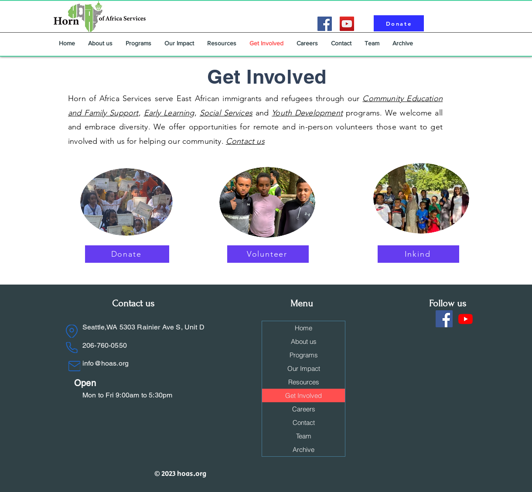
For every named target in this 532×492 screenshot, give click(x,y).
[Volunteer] (268, 254)
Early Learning (169, 113)
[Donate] (399, 23)
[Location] (72, 331)
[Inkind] (418, 254)
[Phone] (72, 347)
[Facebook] (324, 24)
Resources (303, 382)
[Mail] (74, 365)
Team (303, 436)
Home (303, 328)
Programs (304, 355)
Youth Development (307, 113)
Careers (303, 409)
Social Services (226, 113)
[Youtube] (465, 318)
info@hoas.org (105, 363)
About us (304, 341)
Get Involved (303, 395)
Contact (304, 422)
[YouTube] (347, 24)
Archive (303, 449)
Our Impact (303, 368)
